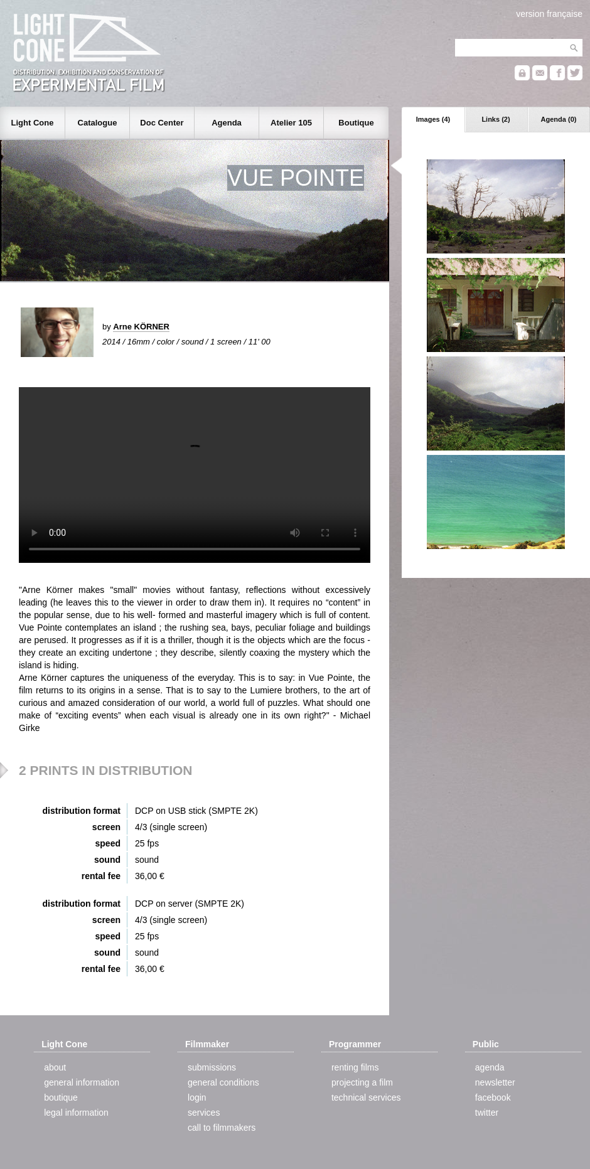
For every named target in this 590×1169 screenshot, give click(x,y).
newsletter (495, 1082)
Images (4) (433, 119)
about (55, 1067)
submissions (212, 1067)
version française (549, 14)
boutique (61, 1097)
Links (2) (495, 119)
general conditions (223, 1082)
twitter (486, 1113)
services (204, 1113)
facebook (493, 1097)
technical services (366, 1097)
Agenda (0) (559, 119)
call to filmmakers (221, 1128)
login (197, 1097)
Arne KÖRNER (141, 326)
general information (81, 1082)
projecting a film (362, 1082)
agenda (490, 1067)
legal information (76, 1113)
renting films (354, 1067)
